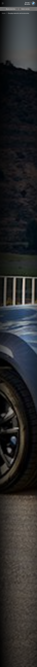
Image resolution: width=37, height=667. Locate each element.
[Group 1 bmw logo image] (30, 3)
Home (3, 13)
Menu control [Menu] (3, 3)
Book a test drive (10, 9)
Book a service (26, 9)
